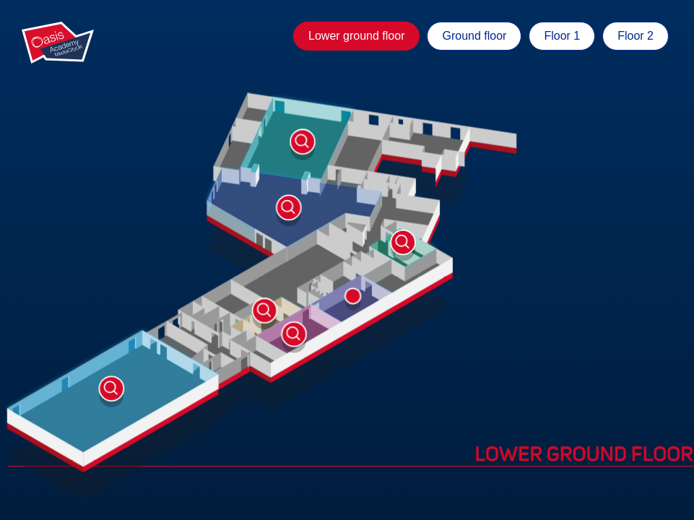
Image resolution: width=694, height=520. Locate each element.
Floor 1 (562, 36)
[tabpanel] (347, 260)
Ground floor (474, 36)
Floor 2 (635, 36)
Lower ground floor (356, 36)
